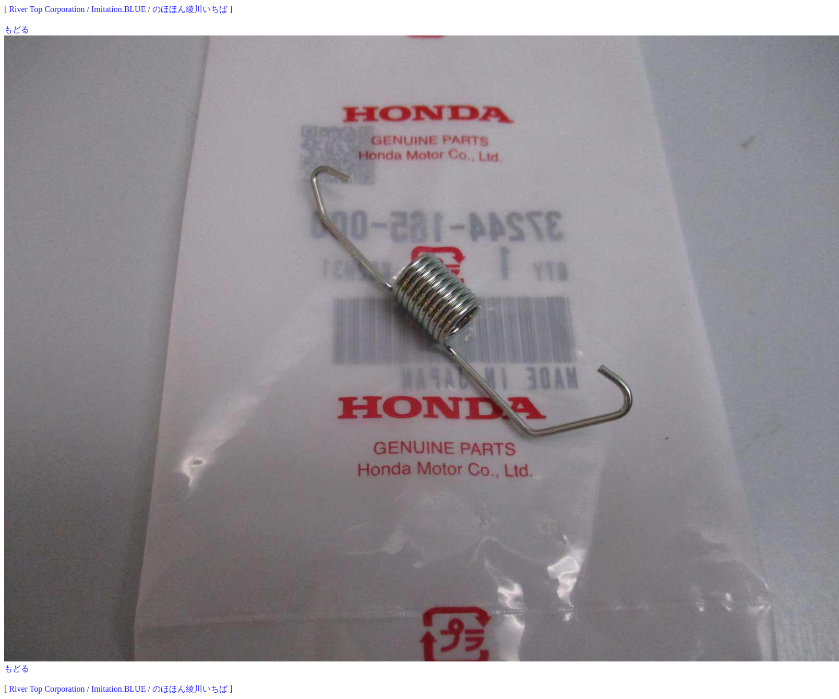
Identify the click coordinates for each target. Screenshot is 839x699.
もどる (16, 29)
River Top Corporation (47, 9)
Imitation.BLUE (118, 9)
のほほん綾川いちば (189, 9)
